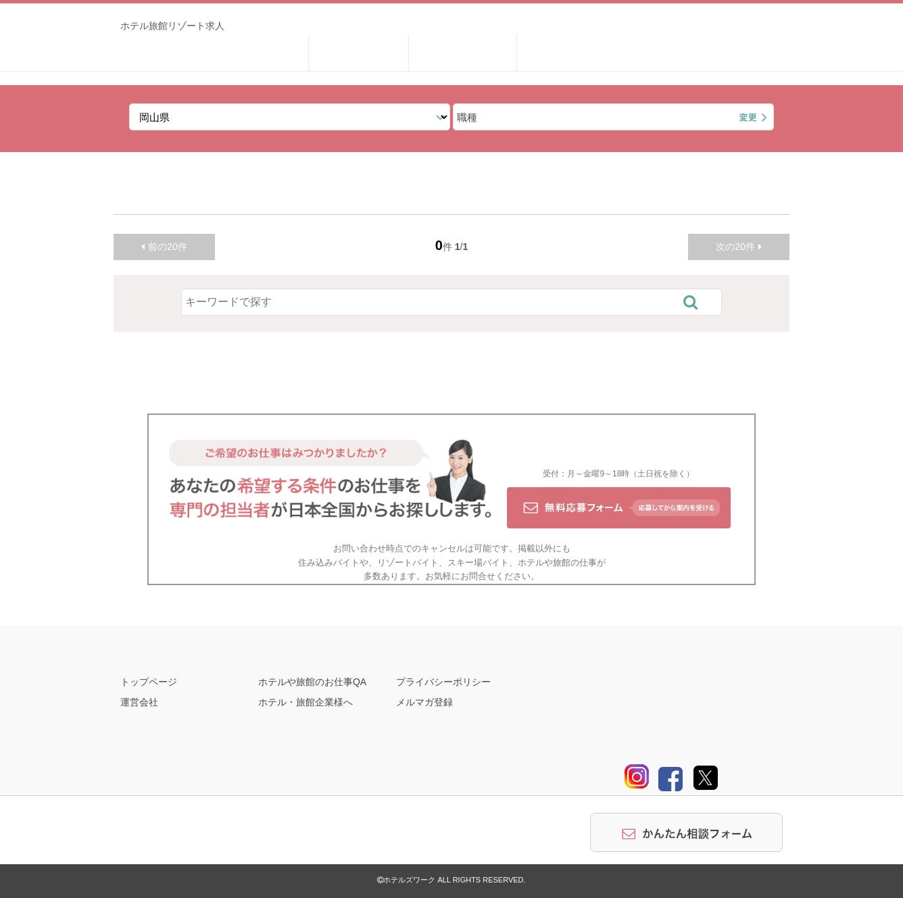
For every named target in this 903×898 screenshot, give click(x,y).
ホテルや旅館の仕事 (557, 562)
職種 (467, 117)
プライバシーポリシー (443, 681)
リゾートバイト (408, 562)
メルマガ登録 (424, 702)
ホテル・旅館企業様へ (305, 702)
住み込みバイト (329, 562)
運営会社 (139, 702)
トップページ (148, 681)
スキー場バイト (478, 562)
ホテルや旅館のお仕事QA (312, 681)
